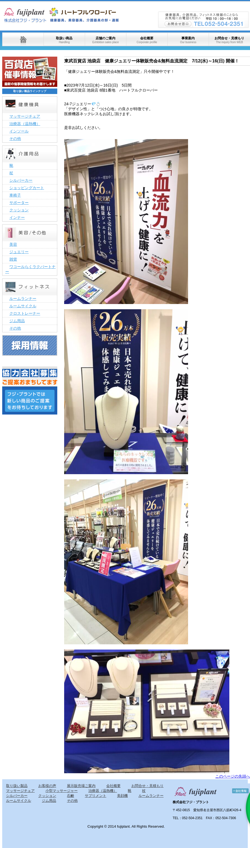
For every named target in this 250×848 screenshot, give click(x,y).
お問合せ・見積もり (229, 40)
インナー (17, 217)
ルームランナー (22, 298)
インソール (19, 131)
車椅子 (15, 195)
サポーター (19, 202)
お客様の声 (47, 786)
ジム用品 (17, 321)
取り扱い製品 (17, 786)
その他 (15, 138)
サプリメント (95, 796)
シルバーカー (20, 180)
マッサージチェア (24, 116)
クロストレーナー (24, 313)
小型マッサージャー (61, 791)
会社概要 (147, 40)
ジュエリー (19, 252)
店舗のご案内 (105, 40)
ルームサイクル (22, 306)
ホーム (23, 39)
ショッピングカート (26, 188)
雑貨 (13, 259)
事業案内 (188, 40)
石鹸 (70, 796)
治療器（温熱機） (24, 123)
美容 (13, 244)
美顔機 (122, 796)
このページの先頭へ (232, 776)
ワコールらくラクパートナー (30, 269)
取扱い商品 (64, 40)
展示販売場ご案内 (81, 786)
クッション (19, 210)
